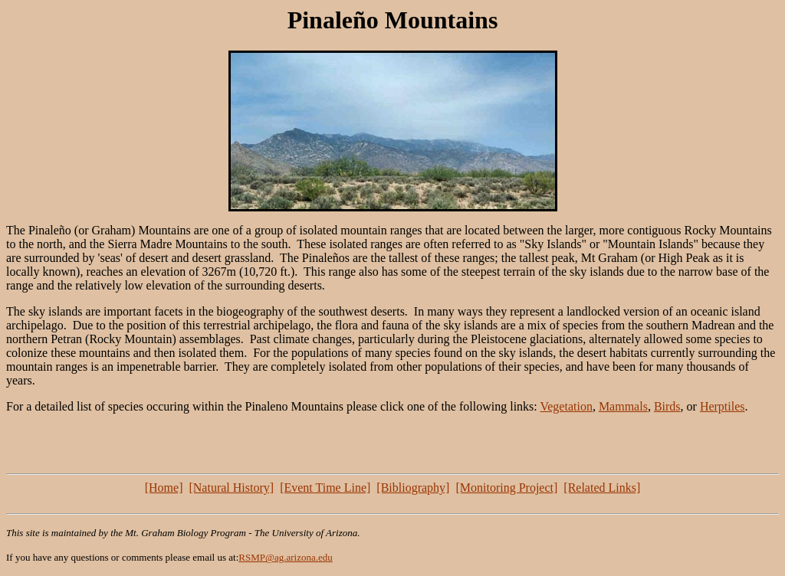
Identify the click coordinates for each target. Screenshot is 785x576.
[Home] (164, 487)
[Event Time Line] (325, 487)
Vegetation (566, 406)
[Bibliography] (412, 487)
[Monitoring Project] (506, 487)
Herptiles (722, 406)
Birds (667, 406)
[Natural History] (231, 487)
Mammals (623, 406)
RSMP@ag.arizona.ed (282, 557)
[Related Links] (601, 487)
